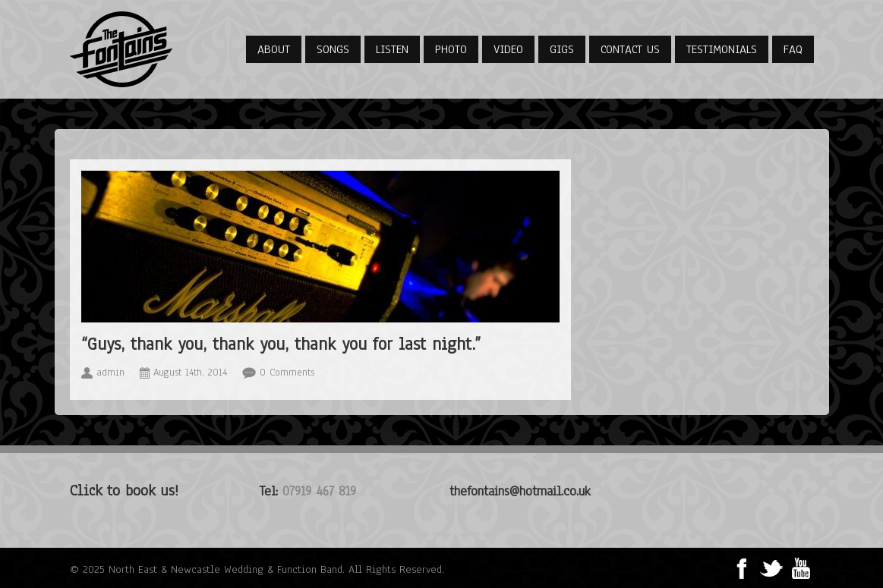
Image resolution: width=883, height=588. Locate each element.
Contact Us (630, 49)
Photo (451, 49)
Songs (333, 49)
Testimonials (721, 49)
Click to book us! (124, 490)
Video (508, 49)
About (273, 49)
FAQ (793, 49)
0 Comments (287, 372)
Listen (392, 49)
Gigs (562, 49)
